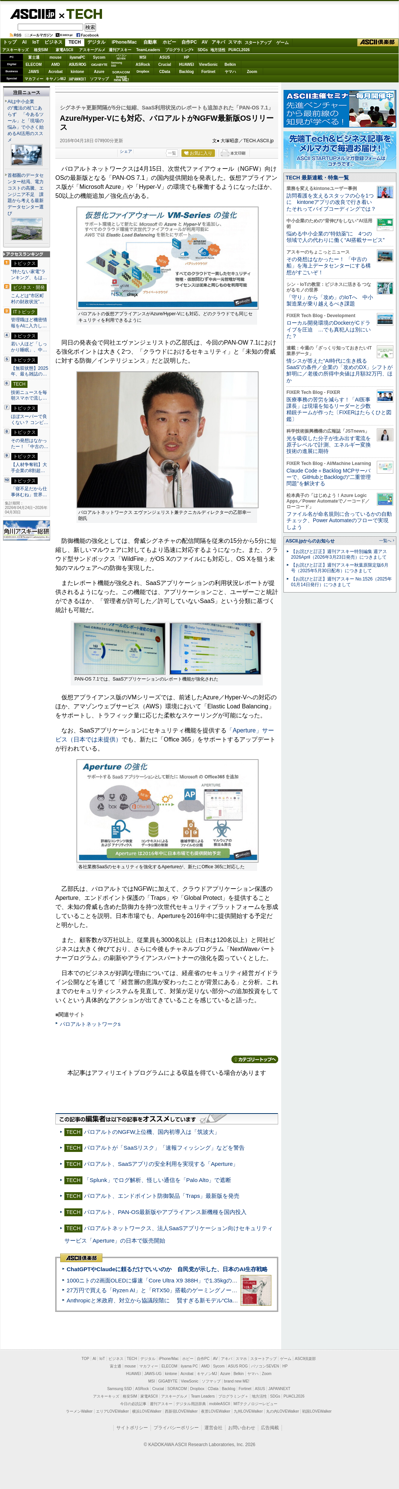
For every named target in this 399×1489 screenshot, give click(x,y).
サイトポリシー (132, 1427)
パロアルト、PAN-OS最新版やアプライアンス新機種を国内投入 (165, 1212)
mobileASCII (219, 1404)
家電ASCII (64, 50)
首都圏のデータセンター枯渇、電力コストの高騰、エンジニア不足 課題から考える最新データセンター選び (26, 194)
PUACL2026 (239, 50)
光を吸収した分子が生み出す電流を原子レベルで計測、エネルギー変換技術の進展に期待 (328, 444)
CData (164, 72)
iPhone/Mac (124, 42)
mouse (55, 57)
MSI (143, 57)
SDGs (203, 50)
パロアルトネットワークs (90, 1024)
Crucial (164, 64)
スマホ (235, 42)
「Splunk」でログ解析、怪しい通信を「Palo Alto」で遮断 (157, 1180)
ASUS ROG (77, 64)
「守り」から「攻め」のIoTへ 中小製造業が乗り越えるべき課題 (329, 300)
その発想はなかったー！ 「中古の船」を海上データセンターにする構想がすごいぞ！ (328, 265)
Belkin (230, 64)
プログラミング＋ (233, 1396)
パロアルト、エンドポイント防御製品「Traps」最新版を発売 (161, 1196)
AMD (55, 64)
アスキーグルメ (92, 50)
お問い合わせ (241, 1427)
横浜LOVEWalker (146, 1411)
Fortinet (208, 72)
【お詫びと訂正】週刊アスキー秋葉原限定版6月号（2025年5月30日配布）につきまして (339, 567)
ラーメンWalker (79, 1411)
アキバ (218, 42)
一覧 (172, 153)
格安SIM (41, 50)
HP (186, 57)
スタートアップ (258, 42)
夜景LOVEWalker (215, 1411)
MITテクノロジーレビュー (255, 1404)
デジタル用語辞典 (191, 1404)
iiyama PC (189, 1366)
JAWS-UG (152, 1374)
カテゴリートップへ (254, 1059)
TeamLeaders (148, 50)
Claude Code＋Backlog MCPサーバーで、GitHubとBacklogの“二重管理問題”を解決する (328, 477)
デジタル (96, 42)
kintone (77, 72)
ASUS (165, 57)
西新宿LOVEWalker (181, 1411)
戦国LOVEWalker (316, 1411)
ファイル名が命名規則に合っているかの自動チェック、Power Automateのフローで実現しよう (339, 520)
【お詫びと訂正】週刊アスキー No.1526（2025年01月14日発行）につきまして (341, 581)
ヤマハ (230, 72)
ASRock (143, 64)
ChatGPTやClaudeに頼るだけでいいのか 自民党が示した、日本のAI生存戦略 (167, 1269)
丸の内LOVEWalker (282, 1411)
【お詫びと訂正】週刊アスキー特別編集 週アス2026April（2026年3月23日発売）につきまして (339, 554)
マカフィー (33, 79)
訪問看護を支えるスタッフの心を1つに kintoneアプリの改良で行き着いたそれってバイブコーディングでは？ (331, 202)
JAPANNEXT (77, 79)
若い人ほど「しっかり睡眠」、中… (29, 346)
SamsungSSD (116, 64)
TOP (85, 1359)
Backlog (186, 72)
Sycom (99, 57)
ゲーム (282, 42)
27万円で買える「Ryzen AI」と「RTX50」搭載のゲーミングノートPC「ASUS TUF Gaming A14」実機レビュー (209, 1290)
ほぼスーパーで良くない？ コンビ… (29, 419)
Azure (99, 72)
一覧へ (385, 540)
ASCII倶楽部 (378, 42)
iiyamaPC (77, 57)
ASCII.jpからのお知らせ (310, 541)
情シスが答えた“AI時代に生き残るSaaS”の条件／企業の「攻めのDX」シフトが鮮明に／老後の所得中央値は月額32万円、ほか (339, 370)
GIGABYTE (99, 65)
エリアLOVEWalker (112, 1411)
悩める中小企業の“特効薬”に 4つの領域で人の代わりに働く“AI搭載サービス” (335, 237)
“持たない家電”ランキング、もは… (29, 274)
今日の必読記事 (133, 1404)
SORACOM (177, 1389)
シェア (126, 151)
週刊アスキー (120, 50)
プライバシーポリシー (176, 1427)
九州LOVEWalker (248, 1411)
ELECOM (34, 64)
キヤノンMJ (56, 79)
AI (24, 42)
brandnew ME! (121, 79)
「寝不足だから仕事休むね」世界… (29, 491)
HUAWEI (186, 64)
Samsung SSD (119, 1389)
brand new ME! (236, 1381)
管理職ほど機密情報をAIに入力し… (29, 322)
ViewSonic (208, 64)
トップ (10, 42)
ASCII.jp (32, 14)
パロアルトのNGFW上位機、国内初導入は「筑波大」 (152, 1132)
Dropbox (143, 71)
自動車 (150, 42)
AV (205, 42)
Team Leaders (203, 1396)
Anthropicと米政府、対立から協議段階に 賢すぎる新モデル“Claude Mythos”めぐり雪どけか (185, 1300)
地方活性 (217, 50)
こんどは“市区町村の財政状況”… (27, 298)
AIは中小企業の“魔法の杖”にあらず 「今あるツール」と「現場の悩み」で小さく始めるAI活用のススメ (26, 121)
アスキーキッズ (15, 50)
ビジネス (53, 42)
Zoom (252, 72)
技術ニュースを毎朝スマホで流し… (29, 395)
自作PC (189, 42)
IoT (35, 42)
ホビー (169, 42)
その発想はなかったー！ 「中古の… (29, 443)
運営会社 (213, 1427)
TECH (81, 13)
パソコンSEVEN (121, 57)
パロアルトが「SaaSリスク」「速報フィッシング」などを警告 (164, 1147)
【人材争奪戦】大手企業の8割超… (29, 467)
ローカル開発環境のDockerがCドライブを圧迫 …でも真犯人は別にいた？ (328, 329)
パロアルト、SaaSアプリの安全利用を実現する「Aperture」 (161, 1164)
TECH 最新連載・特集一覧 (317, 178)
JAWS (33, 72)
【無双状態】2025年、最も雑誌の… (29, 371)
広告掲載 (270, 1427)
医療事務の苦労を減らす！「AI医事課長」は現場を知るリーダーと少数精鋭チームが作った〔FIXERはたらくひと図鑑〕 (338, 409)
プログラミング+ (179, 50)
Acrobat (56, 72)
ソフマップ (99, 79)
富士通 (34, 57)
